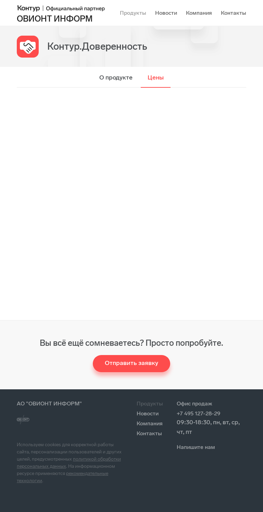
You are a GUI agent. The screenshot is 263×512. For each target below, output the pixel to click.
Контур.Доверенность (97, 46)
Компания (199, 13)
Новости (166, 13)
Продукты (133, 13)
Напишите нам (196, 447)
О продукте (116, 77)
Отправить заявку (131, 363)
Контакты (233, 13)
